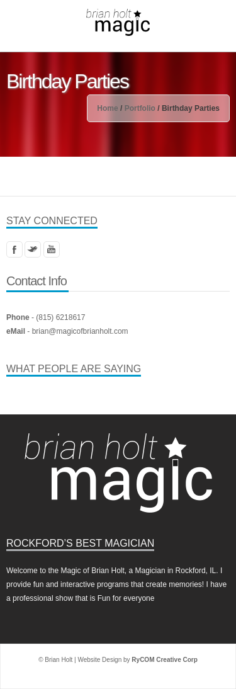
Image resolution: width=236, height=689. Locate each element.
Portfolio (140, 108)
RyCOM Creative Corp (164, 659)
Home (107, 108)
